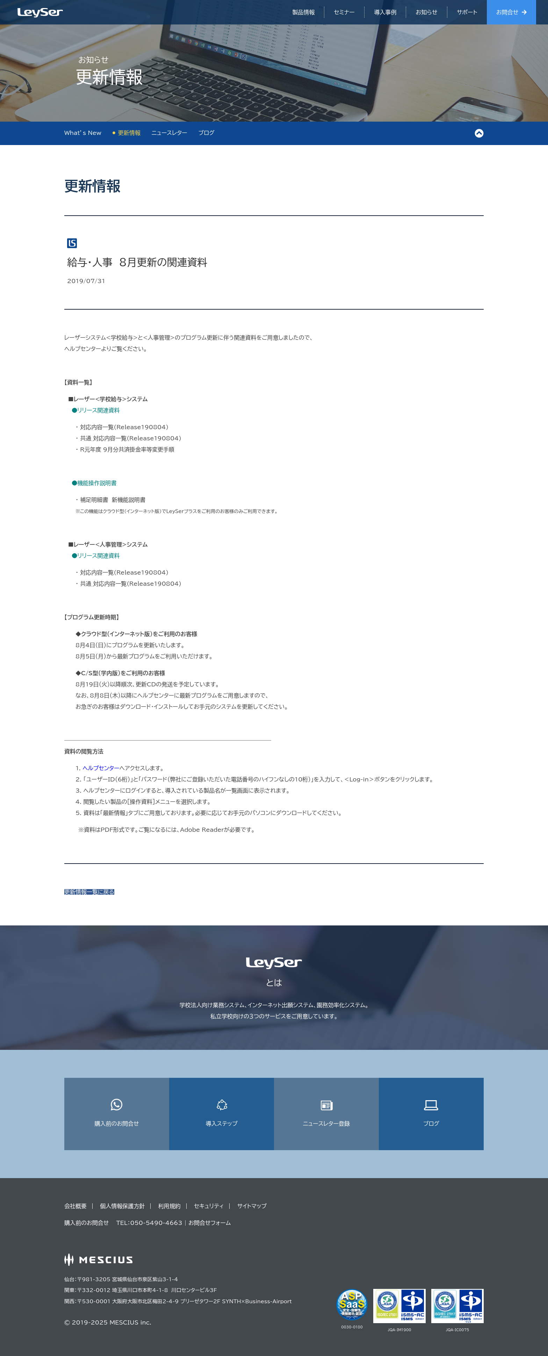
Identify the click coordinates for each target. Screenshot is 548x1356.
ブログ (207, 133)
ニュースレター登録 (326, 1112)
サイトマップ (252, 1206)
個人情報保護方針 (122, 1206)
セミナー (344, 12)
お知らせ (427, 12)
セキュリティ (209, 1206)
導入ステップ (221, 1112)
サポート (467, 12)
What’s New (82, 133)
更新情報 (129, 133)
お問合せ (507, 12)
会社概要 (75, 1206)
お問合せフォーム (209, 1223)
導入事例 (385, 12)
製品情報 (303, 12)
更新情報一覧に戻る (89, 892)
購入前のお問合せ (116, 1112)
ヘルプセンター (100, 768)
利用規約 (169, 1206)
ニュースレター (169, 133)
